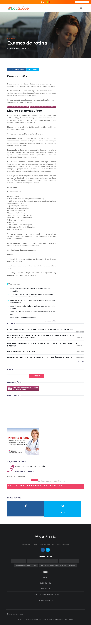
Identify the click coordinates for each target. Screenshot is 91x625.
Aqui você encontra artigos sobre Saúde (30, 466)
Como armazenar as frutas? (45, 351)
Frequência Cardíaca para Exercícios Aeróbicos (58, 565)
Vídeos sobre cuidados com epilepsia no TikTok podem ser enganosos (45, 330)
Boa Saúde (11, 38)
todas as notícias (50, 321)
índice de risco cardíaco (69, 561)
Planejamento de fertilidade (26, 565)
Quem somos (45, 583)
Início (45, 577)
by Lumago (69, 619)
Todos (9, 107)
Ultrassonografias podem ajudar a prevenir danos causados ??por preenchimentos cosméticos (45, 336)
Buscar (37, 376)
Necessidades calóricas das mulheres (42, 561)
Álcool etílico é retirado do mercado (23, 317)
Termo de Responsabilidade (45, 594)
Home (9, 614)
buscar (34, 480)
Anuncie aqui (18, 614)
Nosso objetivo (45, 600)
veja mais (81, 361)
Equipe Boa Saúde (13, 48)
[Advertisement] (23, 412)
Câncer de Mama (18, 561)
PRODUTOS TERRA (82, 2)
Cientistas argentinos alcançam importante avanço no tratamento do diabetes (45, 344)
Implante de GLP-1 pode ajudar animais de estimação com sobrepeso (45, 357)
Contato (45, 589)
